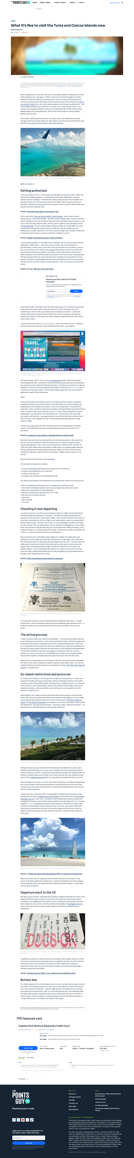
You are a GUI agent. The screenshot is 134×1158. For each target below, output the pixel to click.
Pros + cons (22, 1057)
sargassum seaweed (37, 777)
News (13, 21)
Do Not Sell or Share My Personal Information (108, 1095)
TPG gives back (75, 1097)
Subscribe (29, 1143)
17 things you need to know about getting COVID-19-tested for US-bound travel (54, 874)
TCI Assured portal (27, 226)
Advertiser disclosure (114, 2)
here (53, 459)
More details (30, 1057)
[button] (47, 1046)
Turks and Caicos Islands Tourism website (48, 216)
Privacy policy (100, 1099)
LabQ (52, 250)
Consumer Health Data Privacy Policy (107, 1109)
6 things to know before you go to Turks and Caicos (45, 238)
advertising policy (61, 85)
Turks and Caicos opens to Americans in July (42, 211)
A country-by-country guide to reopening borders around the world (50, 435)
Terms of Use (51, 296)
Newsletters (73, 1109)
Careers (72, 1100)
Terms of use (100, 1102)
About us (72, 1094)
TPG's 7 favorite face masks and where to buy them (45, 558)
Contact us (73, 1103)
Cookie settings (101, 1105)
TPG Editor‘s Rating (24, 1029)
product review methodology (74, 85)
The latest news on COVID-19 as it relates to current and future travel (51, 973)
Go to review (50, 1030)
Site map (72, 1106)
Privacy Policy (76, 296)
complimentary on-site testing (47, 796)
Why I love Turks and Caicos (43, 269)
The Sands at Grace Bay (37, 702)
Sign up (76, 291)
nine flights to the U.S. (75, 904)
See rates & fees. (32, 1053)
